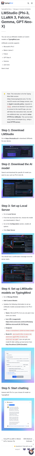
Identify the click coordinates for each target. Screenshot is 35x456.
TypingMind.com (14, 39)
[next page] (28, 440)
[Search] (28, 3)
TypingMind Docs (6, 9)
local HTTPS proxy (13, 122)
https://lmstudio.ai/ (11, 138)
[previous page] (11, 440)
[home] (7, 3)
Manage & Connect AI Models (22, 9)
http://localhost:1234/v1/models (16, 344)
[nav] (32, 3)
